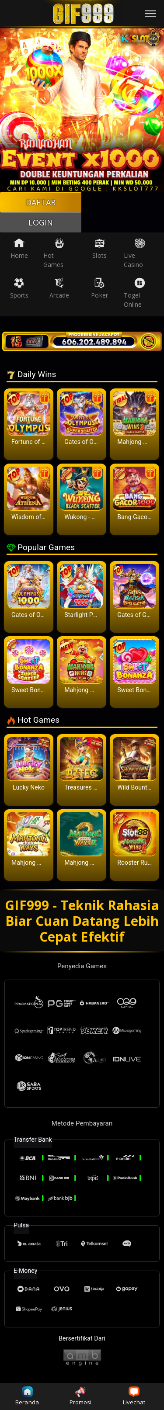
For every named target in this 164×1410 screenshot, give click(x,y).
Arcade (59, 288)
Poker (99, 288)
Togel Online (134, 292)
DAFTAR (41, 202)
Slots (99, 249)
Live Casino (134, 253)
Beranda (27, 1396)
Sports (19, 288)
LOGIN (40, 222)
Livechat (134, 1396)
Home (19, 249)
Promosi (81, 1396)
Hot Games (54, 253)
